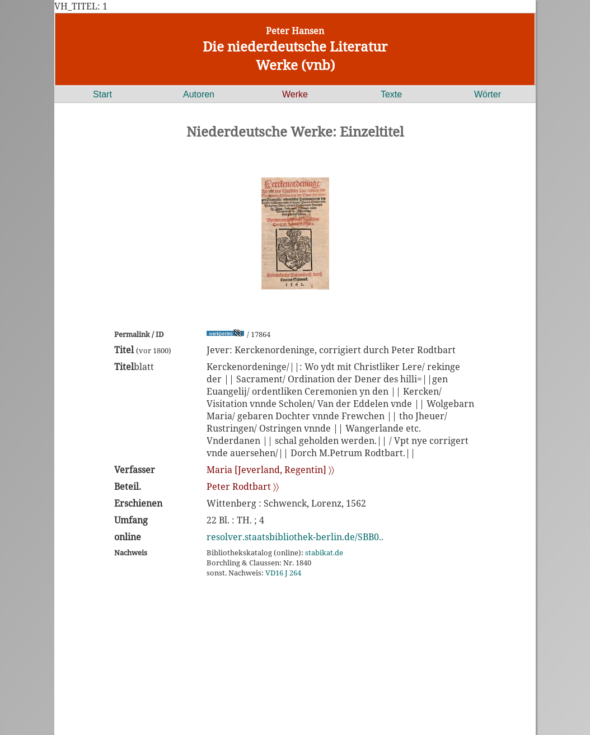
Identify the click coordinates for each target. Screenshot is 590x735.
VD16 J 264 (283, 573)
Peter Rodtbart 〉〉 (243, 486)
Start (102, 94)
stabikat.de (324, 552)
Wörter (487, 94)
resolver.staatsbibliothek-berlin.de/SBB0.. (295, 537)
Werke (295, 94)
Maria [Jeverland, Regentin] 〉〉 (270, 470)
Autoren (198, 94)
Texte (391, 94)
